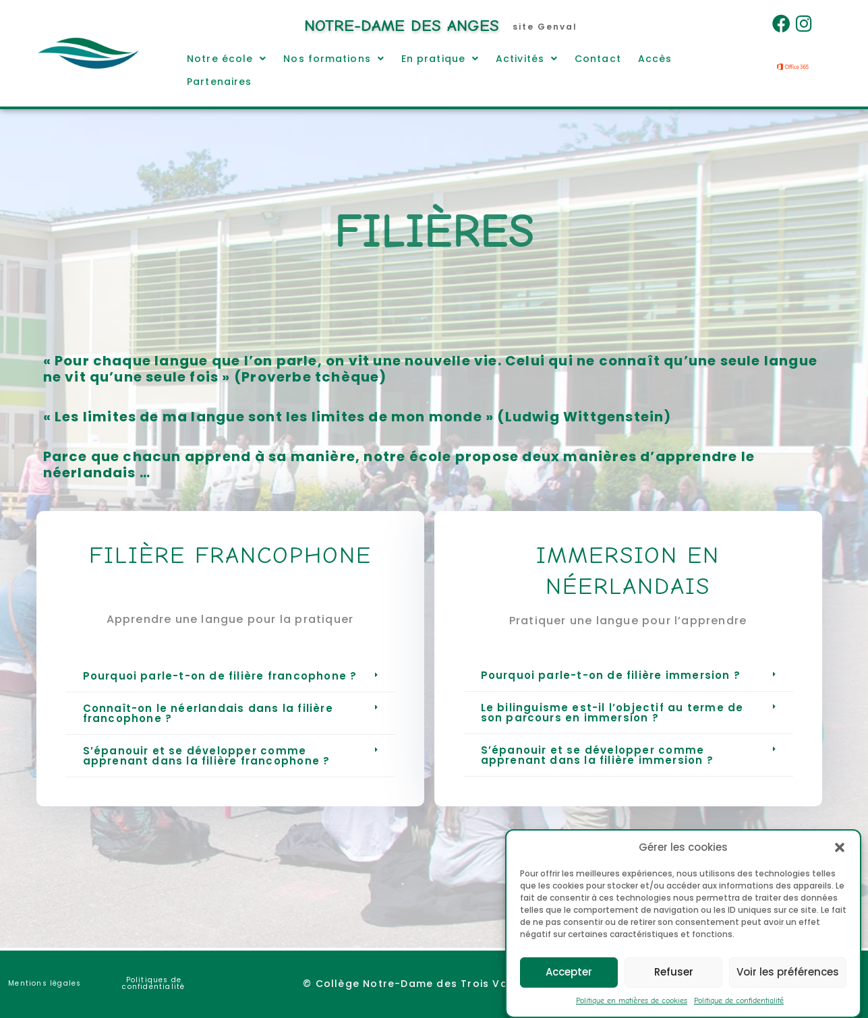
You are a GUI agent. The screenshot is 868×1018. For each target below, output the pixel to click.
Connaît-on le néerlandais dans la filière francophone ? (208, 713)
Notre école (226, 58)
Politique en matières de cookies (631, 1012)
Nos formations (333, 58)
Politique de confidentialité (739, 1012)
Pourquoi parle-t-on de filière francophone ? (220, 676)
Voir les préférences (787, 985)
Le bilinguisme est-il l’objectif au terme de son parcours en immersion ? (612, 712)
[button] (839, 859)
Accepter (569, 985)
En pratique (440, 58)
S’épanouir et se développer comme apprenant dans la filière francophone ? (206, 756)
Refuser (673, 985)
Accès (655, 58)
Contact (598, 58)
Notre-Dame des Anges (401, 25)
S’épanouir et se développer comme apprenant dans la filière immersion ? (597, 755)
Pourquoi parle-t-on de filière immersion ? (611, 675)
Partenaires (219, 81)
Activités (527, 58)
